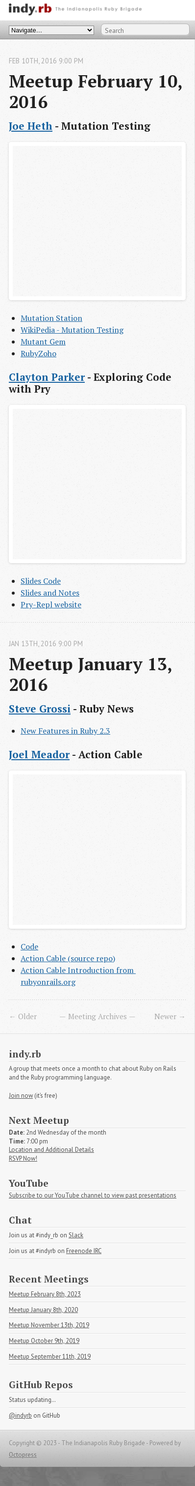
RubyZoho (38, 353)
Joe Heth (30, 126)
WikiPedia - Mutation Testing (72, 329)
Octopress (23, 1455)
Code (29, 946)
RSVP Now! (23, 1158)
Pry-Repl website (51, 604)
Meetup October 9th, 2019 (44, 1341)
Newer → (170, 1016)
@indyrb (20, 1415)
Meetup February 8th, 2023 (45, 1294)
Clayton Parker (47, 377)
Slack (76, 1235)
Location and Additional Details (51, 1149)
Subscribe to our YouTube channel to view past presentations (92, 1195)
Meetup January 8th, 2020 (43, 1310)
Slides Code (41, 580)
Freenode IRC (83, 1251)
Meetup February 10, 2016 (98, 91)
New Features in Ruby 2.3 (65, 730)
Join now (21, 1095)
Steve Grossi (40, 708)
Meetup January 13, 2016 (93, 674)
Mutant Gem (43, 341)
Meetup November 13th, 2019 (49, 1325)
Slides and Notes (50, 592)
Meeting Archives (97, 1016)
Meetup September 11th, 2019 (50, 1356)
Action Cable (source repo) (68, 958)
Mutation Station (51, 318)
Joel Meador (39, 754)
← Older (23, 1016)
